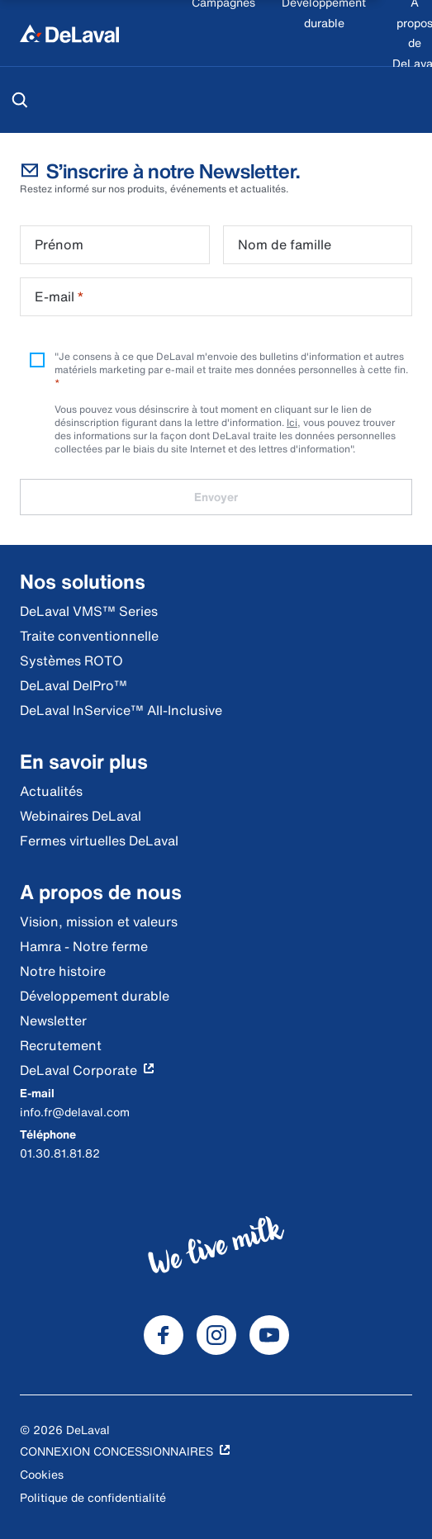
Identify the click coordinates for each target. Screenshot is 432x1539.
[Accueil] (69, 33)
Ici (292, 422)
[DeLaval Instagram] (216, 1335)
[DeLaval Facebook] (163, 1335)
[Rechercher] (20, 100)
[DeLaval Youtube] (269, 1335)
